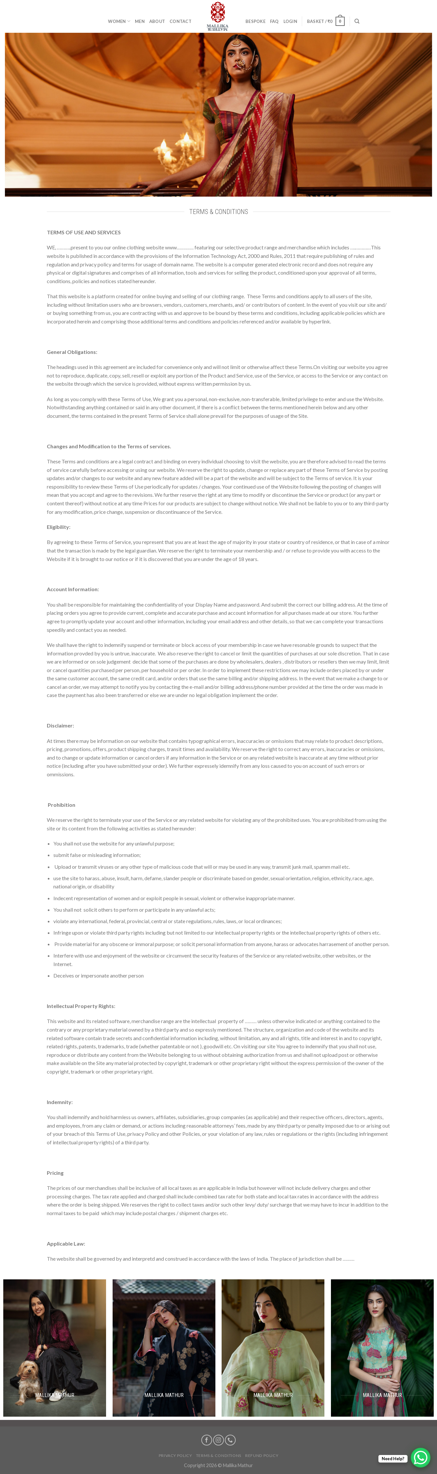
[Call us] (230, 1440)
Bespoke (255, 21)
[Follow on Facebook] (206, 1440)
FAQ (274, 21)
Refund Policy (261, 1455)
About (157, 21)
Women (119, 21)
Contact (180, 21)
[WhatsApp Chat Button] (420, 1457)
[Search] (357, 21)
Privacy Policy (175, 1455)
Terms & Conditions (218, 1455)
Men (140, 21)
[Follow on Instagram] (218, 1440)
